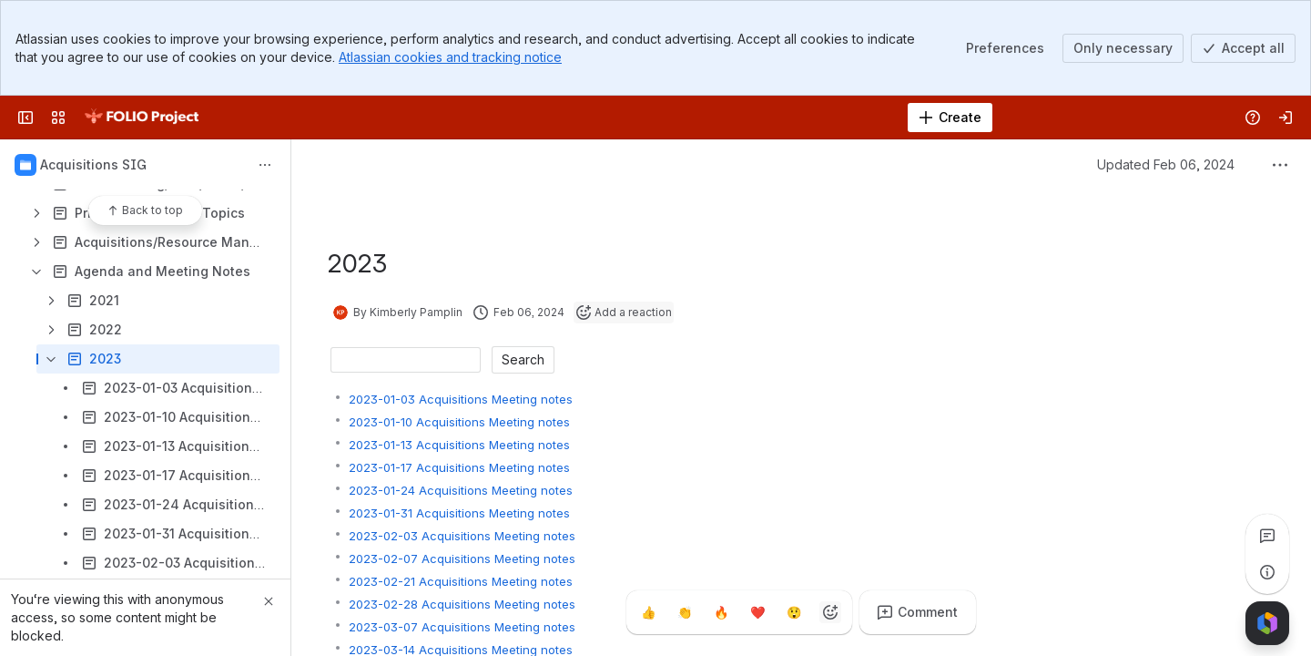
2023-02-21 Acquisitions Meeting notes (461, 581)
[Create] (950, 117)
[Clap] (684, 612)
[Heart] (757, 612)
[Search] (609, 117)
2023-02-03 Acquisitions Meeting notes (462, 535)
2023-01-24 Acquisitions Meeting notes (461, 490)
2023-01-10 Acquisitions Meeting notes (459, 422)
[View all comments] (1267, 535)
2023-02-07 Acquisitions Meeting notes (462, 558)
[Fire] (721, 612)
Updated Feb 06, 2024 (1166, 164)
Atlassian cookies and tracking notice (450, 57)
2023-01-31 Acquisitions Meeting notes (459, 513)
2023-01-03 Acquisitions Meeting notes (461, 399)
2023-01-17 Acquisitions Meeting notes (459, 467)
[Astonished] (793, 612)
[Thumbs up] (648, 612)
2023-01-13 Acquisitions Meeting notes (459, 444)
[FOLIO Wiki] (141, 117)
